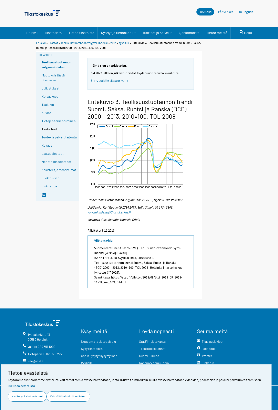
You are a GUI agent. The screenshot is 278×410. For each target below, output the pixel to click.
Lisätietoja (49, 186)
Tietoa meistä (216, 32)
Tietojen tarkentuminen (59, 121)
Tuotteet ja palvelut (157, 32)
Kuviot (46, 113)
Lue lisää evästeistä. (21, 386)
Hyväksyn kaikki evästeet (27, 396)
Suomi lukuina (149, 356)
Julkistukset (51, 88)
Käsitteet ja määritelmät (59, 170)
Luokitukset (50, 178)
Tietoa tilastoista (81, 32)
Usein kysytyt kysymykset (99, 356)
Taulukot (48, 104)
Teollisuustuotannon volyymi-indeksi (84, 43)
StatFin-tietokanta (152, 341)
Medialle (87, 363)
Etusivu (32, 32)
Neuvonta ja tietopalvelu (98, 341)
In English (246, 12)
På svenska (225, 12)
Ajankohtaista (188, 32)
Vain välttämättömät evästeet (68, 396)
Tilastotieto (53, 32)
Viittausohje (103, 240)
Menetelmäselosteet (56, 162)
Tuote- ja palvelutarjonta (59, 137)
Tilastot (53, 43)
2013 (113, 43)
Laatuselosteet (53, 153)
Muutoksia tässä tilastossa (53, 77)
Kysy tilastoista (92, 348)
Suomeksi (205, 12)
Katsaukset (50, 96)
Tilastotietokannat (152, 348)
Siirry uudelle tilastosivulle (109, 80)
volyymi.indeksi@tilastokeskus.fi (109, 212)
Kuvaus (47, 145)
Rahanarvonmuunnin (154, 363)
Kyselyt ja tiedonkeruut (118, 32)
